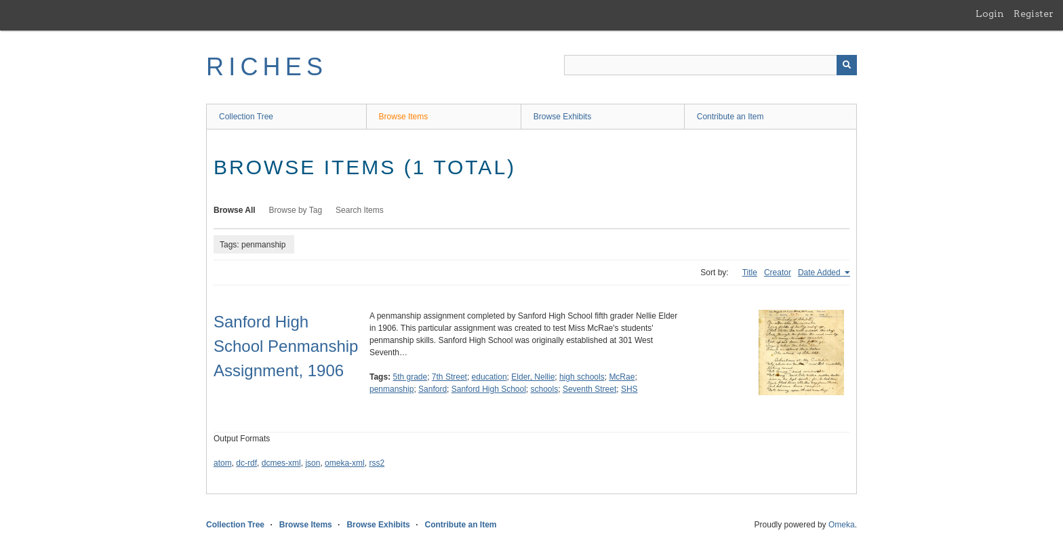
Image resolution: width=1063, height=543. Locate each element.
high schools (582, 377)
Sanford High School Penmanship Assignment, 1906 (286, 346)
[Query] (710, 65)
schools (545, 389)
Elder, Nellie (533, 377)
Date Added (820, 272)
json (312, 463)
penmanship (391, 389)
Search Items (360, 210)
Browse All (235, 210)
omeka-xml (345, 463)
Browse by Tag (296, 210)
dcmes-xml (281, 463)
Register (1034, 13)
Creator (777, 272)
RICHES (266, 67)
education (489, 377)
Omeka (841, 524)
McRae (622, 377)
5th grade (410, 377)
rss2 (376, 463)
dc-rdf (246, 463)
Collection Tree (246, 116)
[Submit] (847, 65)
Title (749, 272)
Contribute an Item (730, 116)
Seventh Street (589, 389)
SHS (629, 389)
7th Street (449, 377)
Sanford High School (489, 389)
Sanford (432, 389)
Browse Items (403, 116)
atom (223, 463)
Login (990, 13)
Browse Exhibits (562, 116)
